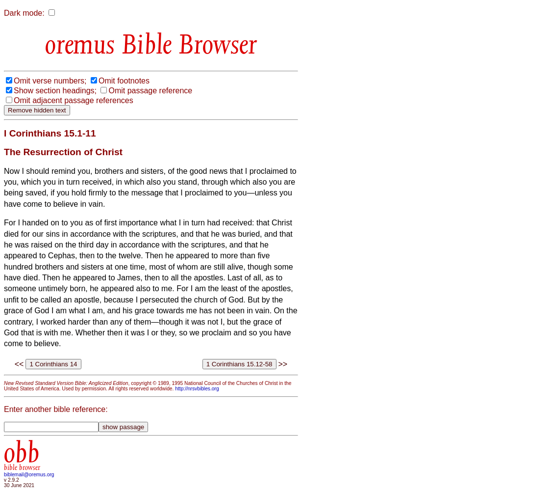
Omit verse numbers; (50, 81)
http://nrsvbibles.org (197, 388)
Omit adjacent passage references (73, 100)
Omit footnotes (124, 81)
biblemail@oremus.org (29, 474)
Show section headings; (55, 90)
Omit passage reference (150, 90)
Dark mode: (24, 13)
